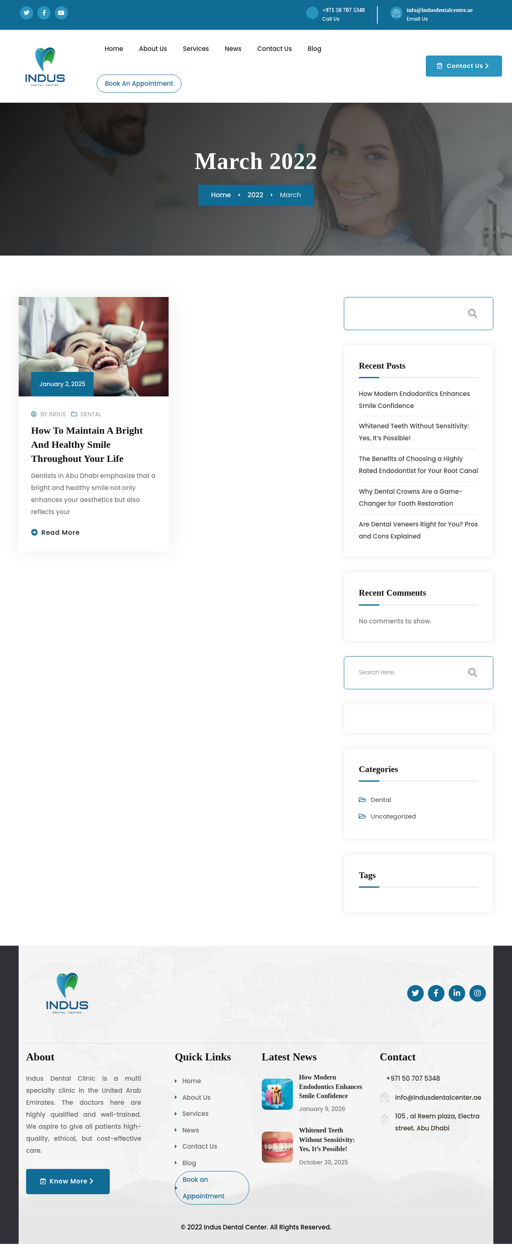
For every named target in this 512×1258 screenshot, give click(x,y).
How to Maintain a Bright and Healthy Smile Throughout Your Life (87, 444)
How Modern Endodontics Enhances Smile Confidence (331, 1099)
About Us (193, 1110)
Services (192, 1126)
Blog (185, 1176)
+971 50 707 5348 (345, 10)
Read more (60, 533)
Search (472, 313)
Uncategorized (393, 828)
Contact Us (196, 1159)
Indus (57, 414)
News (187, 1143)
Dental (91, 414)
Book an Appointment (200, 1201)
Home (188, 1093)
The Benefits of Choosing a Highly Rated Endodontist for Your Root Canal (411, 471)
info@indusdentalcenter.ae (442, 10)
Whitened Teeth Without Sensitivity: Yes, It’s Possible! (327, 1152)
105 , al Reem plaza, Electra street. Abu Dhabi (437, 1134)
